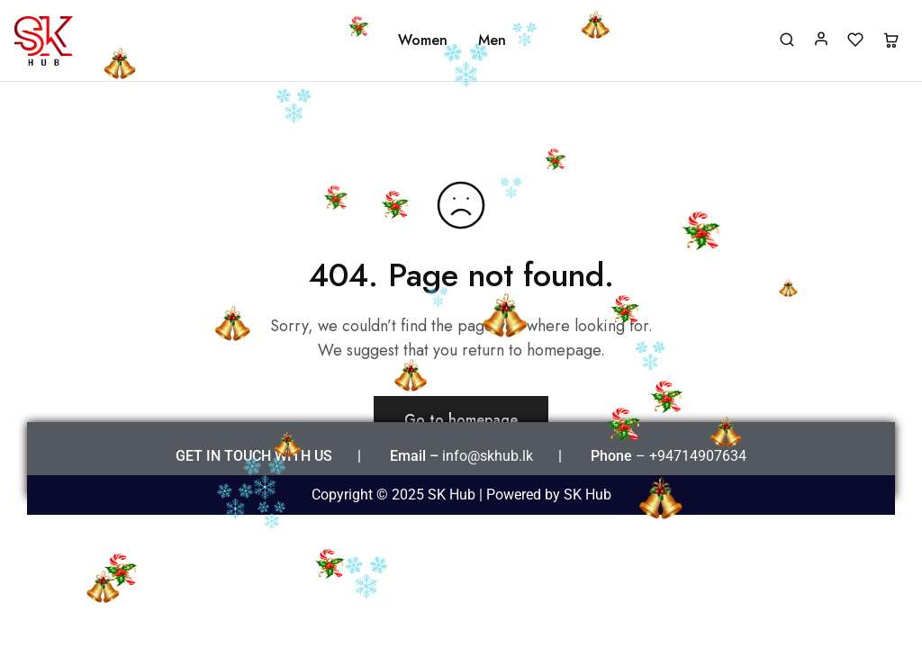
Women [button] (422, 40)
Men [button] (492, 40)
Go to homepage (461, 420)
